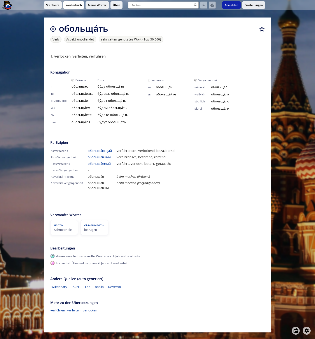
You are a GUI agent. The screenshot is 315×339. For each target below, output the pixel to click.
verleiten (73, 310)
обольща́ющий (100, 150)
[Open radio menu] (296, 331)
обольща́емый (99, 163)
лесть (58, 225)
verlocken (90, 310)
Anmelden (231, 5)
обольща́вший (99, 157)
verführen (57, 310)
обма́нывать (94, 225)
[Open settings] (307, 331)
